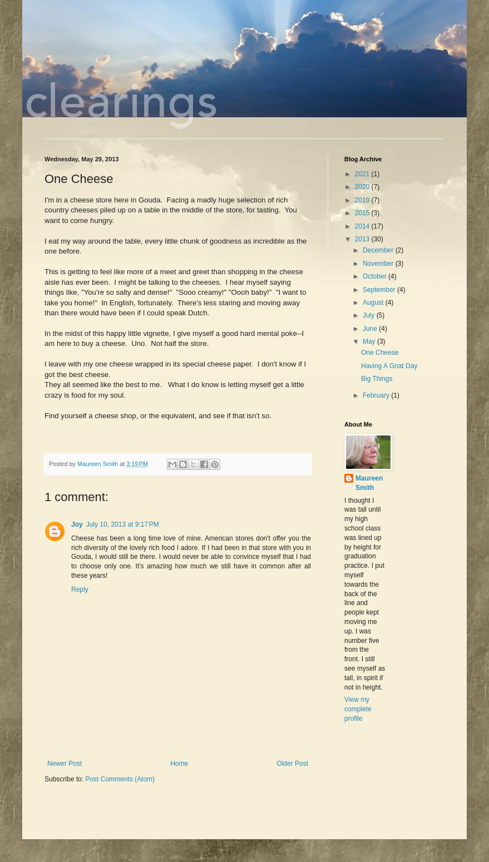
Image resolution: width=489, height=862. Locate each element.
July (370, 315)
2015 (363, 213)
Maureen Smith (369, 483)
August (374, 302)
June (371, 329)
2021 (363, 174)
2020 (363, 187)
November (379, 263)
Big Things (376, 379)
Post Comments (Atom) (120, 779)
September (380, 290)
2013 (363, 239)
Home (179, 763)
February (377, 395)
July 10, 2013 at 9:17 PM (122, 524)
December (379, 250)
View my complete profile (358, 709)
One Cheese (379, 352)
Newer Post (64, 763)
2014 (363, 226)
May (370, 341)
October (375, 276)
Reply (79, 589)
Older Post (292, 763)
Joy (77, 524)
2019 (363, 200)
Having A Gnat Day (389, 366)
